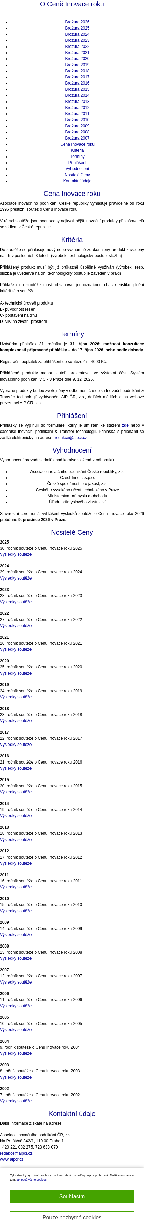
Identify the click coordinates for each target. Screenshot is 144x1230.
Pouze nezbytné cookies (72, 1217)
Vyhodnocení (77, 168)
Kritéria (77, 150)
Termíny (77, 156)
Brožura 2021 (77, 52)
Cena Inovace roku (77, 144)
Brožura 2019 (77, 64)
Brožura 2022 (77, 46)
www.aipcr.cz (11, 1159)
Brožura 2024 (77, 34)
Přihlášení (77, 162)
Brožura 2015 (77, 89)
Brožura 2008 (77, 132)
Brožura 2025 (77, 28)
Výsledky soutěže (16, 554)
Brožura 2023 (77, 40)
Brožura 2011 (77, 113)
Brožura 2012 (77, 107)
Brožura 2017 (77, 77)
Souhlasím (72, 1196)
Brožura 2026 (77, 22)
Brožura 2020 (77, 58)
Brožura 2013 (77, 101)
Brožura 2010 (77, 119)
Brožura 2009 (77, 126)
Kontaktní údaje (77, 181)
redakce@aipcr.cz (71, 437)
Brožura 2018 (77, 71)
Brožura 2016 (77, 83)
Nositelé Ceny (77, 174)
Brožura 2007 (77, 138)
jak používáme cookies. (32, 1179)
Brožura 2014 (77, 95)
